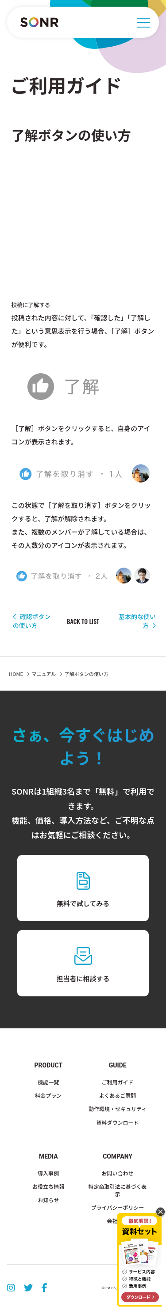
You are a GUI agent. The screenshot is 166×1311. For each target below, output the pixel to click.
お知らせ (48, 1199)
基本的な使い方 (137, 621)
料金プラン (48, 1095)
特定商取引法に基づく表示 (118, 1190)
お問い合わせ (118, 1173)
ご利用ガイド (118, 1082)
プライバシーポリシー (117, 1207)
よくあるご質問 (117, 1095)
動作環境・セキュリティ (118, 1108)
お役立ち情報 (48, 1186)
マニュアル (44, 673)
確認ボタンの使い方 (32, 621)
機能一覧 (48, 1082)
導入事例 (48, 1173)
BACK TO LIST (83, 621)
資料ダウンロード (118, 1122)
